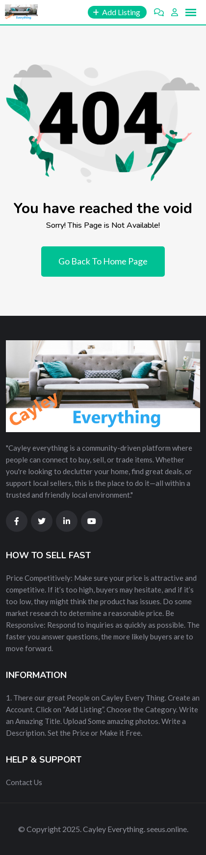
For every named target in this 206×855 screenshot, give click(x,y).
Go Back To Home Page (103, 261)
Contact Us (24, 782)
